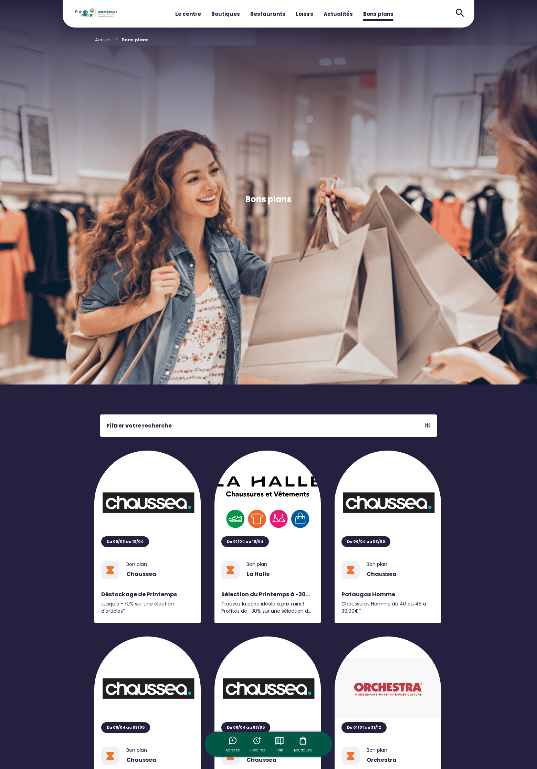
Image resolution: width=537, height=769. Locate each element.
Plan (279, 744)
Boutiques (225, 14)
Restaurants (267, 14)
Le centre (188, 14)
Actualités (338, 14)
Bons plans (378, 14)
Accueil (103, 39)
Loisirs (304, 14)
